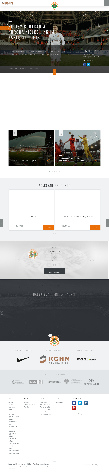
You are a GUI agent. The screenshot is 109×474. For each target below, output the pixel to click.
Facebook (84, 64)
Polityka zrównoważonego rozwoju (14, 443)
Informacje (12, 407)
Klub (10, 399)
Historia (11, 404)
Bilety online (43, 402)
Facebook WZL (74, 403)
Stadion (11, 402)
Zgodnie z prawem (14, 417)
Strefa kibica (59, 402)
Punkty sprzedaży (45, 407)
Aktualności (23, 69)
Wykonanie (86, 465)
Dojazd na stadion (45, 409)
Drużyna (26, 399)
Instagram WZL (86, 403)
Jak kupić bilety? (45, 404)
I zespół (26, 402)
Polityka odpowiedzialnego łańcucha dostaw (14, 450)
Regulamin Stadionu (46, 412)
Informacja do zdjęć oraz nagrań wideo (80, 415)
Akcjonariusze (13, 414)
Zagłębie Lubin (12, 69)
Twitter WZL (80, 403)
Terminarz (27, 407)
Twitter (88, 64)
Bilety (42, 399)
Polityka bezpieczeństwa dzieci (13, 421)
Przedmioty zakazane (46, 414)
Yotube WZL (74, 408)
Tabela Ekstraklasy (29, 404)
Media (57, 399)
